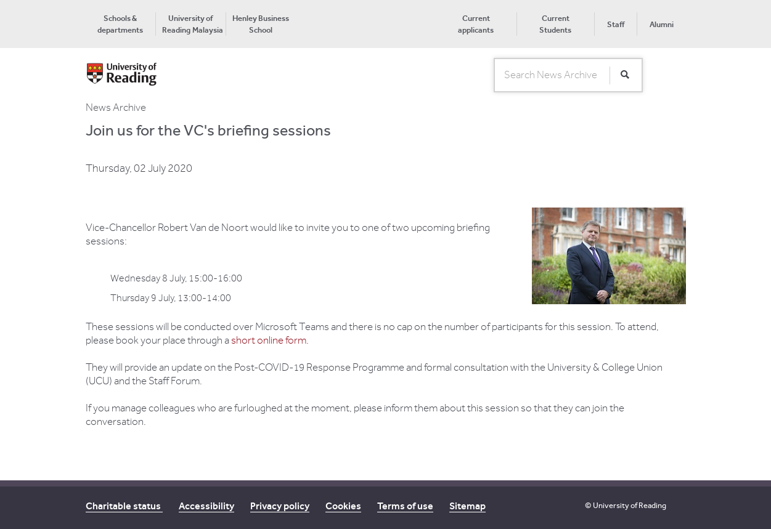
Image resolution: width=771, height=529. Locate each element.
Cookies (343, 506)
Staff (615, 24)
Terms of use (405, 506)
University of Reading (629, 505)
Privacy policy (279, 506)
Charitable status (124, 506)
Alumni (662, 24)
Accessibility (206, 506)
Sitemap (467, 506)
